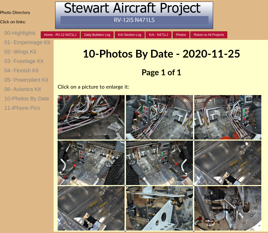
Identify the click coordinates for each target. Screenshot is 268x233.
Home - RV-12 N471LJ (60, 35)
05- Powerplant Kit (26, 80)
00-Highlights (20, 33)
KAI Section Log (129, 35)
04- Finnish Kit (21, 70)
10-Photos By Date (26, 99)
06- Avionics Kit (22, 89)
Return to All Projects (209, 35)
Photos (181, 35)
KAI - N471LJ (158, 35)
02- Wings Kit (20, 52)
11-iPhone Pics (22, 108)
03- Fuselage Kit (23, 61)
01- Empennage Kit (27, 42)
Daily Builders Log (97, 35)
